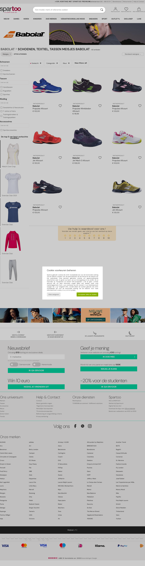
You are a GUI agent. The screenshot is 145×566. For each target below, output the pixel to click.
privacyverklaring (66, 290)
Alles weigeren (53, 294)
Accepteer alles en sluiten (87, 294)
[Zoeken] (101, 10)
